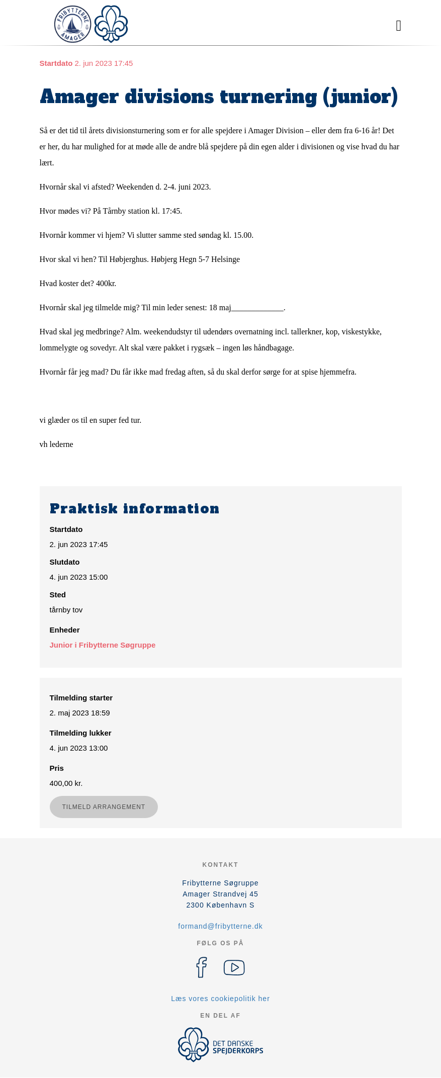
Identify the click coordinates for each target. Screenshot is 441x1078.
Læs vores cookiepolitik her (220, 999)
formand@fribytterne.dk (220, 926)
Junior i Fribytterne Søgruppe (103, 645)
